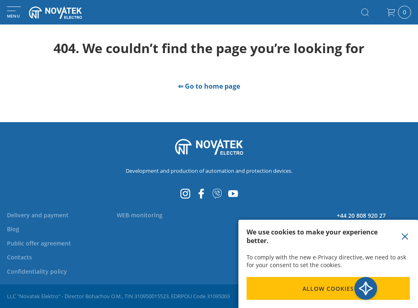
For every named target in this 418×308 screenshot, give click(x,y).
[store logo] (65, 12)
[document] (328, 264)
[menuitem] (38, 215)
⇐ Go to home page (209, 86)
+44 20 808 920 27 (361, 215)
